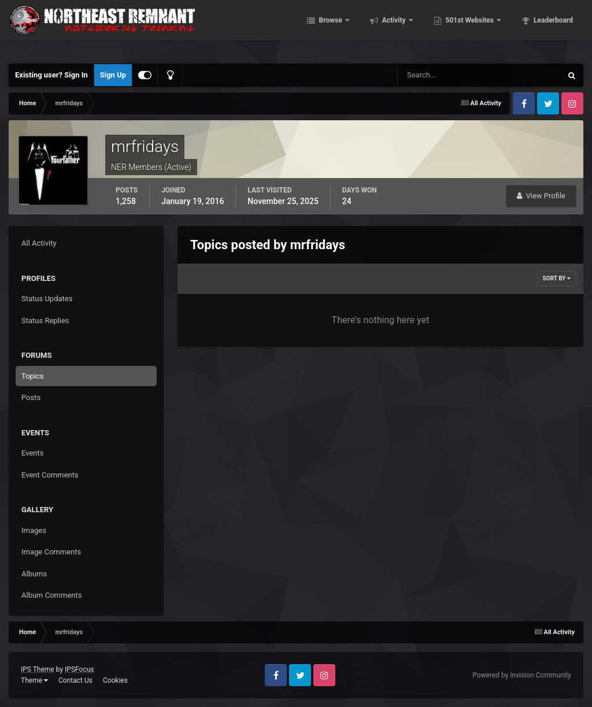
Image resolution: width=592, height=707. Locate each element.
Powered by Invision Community (521, 675)
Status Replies (45, 320)
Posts (30, 397)
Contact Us (75, 680)
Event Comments (50, 475)
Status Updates (46, 298)
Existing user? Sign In (51, 75)
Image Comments (51, 551)
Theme (34, 680)
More (558, 29)
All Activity (39, 243)
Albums (34, 573)
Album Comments (51, 595)
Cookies (115, 680)
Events (32, 453)
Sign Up (113, 75)
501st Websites (486, 29)
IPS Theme (37, 669)
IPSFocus (79, 669)
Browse (347, 29)
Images (33, 530)
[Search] (444, 75)
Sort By (557, 278)
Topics (32, 376)
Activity (410, 29)
